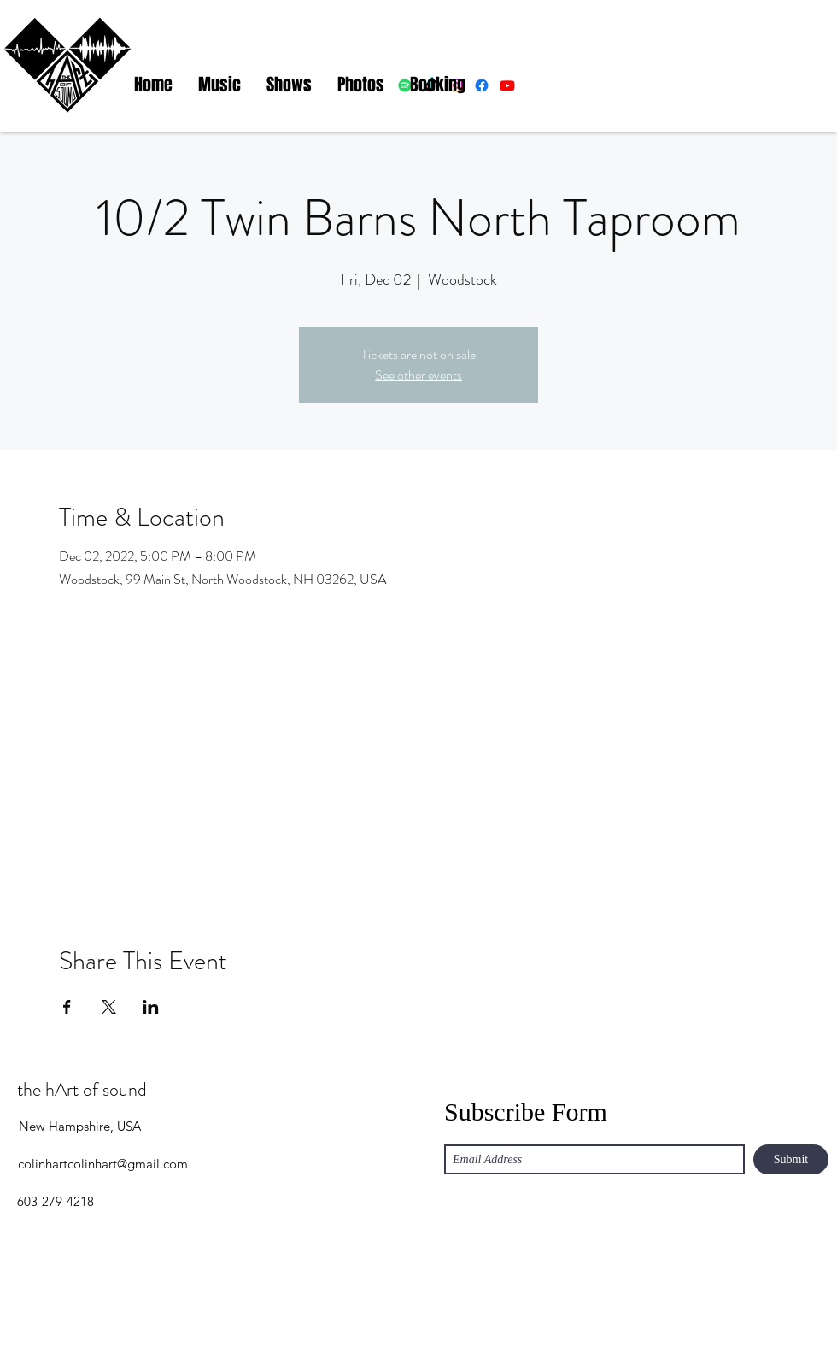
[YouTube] (811, 1332)
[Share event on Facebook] (67, 1007)
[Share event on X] (109, 1007)
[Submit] (790, 1159)
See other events (418, 375)
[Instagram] (760, 1332)
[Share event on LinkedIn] (151, 1007)
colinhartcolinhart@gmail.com (103, 1164)
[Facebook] (785, 1332)
